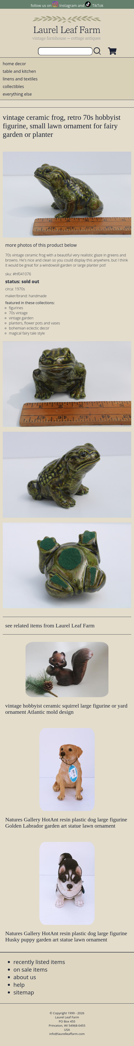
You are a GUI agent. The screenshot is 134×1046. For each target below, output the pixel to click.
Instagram (68, 5)
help (19, 984)
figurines (16, 307)
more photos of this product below (41, 245)
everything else (17, 94)
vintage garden (21, 317)
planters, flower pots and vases (34, 323)
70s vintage (18, 312)
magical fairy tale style (27, 333)
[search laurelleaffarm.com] (98, 51)
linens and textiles (20, 79)
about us (24, 977)
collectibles (13, 86)
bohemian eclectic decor (29, 328)
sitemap (23, 992)
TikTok (97, 5)
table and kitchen (19, 71)
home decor (14, 63)
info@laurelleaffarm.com (67, 1034)
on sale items (30, 969)
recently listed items (39, 962)
